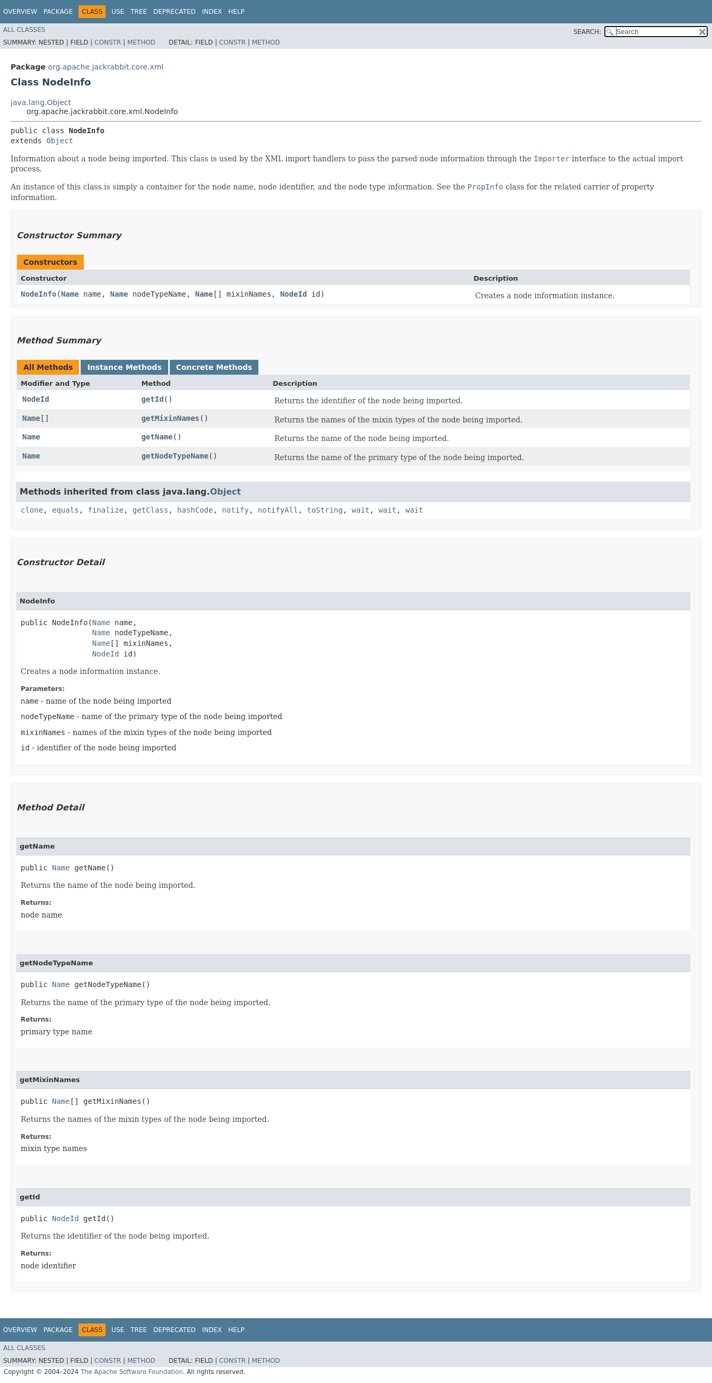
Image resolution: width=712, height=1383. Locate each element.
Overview (20, 11)
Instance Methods (124, 367)
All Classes (24, 29)
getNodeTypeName (174, 456)
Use (117, 11)
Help (236, 11)
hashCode (195, 510)
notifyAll (278, 510)
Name (70, 294)
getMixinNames (170, 418)
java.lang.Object (41, 102)
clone (32, 510)
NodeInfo (38, 294)
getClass (150, 510)
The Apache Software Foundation (132, 1372)
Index (212, 11)
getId (152, 399)
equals (65, 510)
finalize (105, 510)
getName (156, 437)
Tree (139, 11)
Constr (107, 42)
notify (235, 510)
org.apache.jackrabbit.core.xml (105, 67)
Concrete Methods (214, 367)
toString (325, 510)
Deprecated (174, 11)
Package (58, 11)
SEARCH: (588, 32)
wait (361, 510)
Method (141, 42)
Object (59, 140)
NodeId (293, 294)
